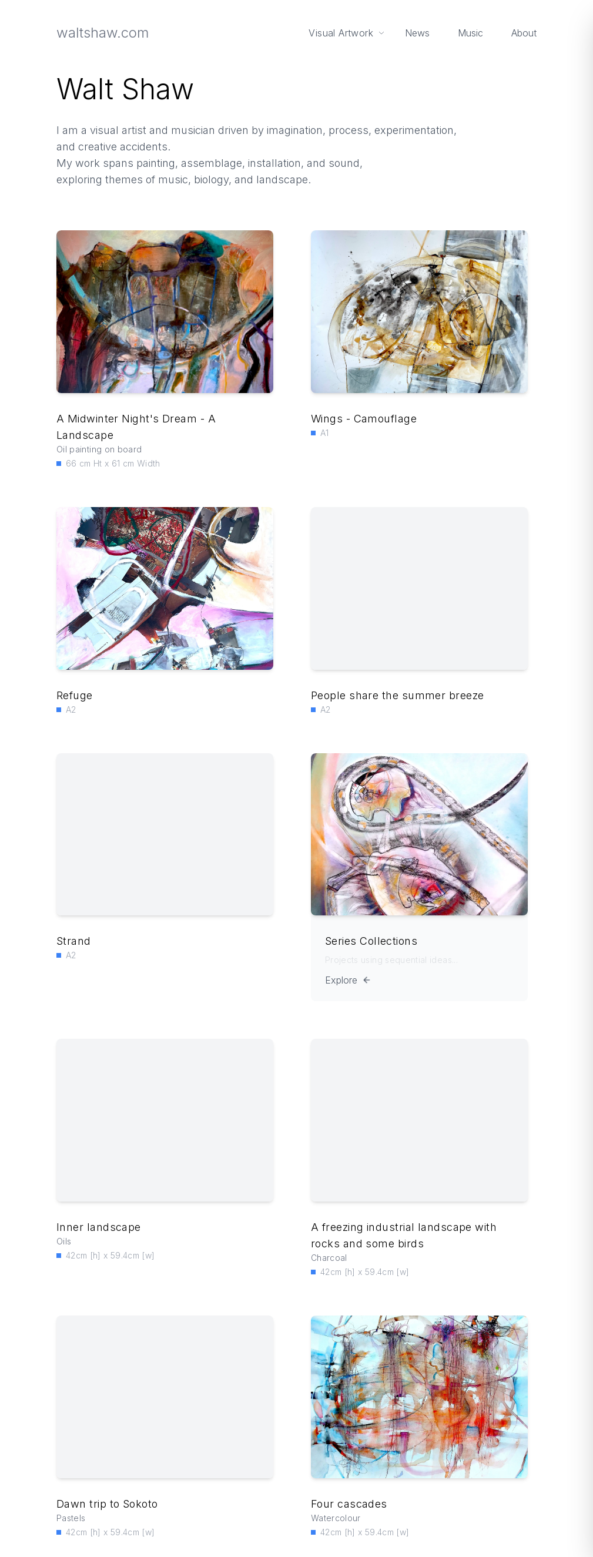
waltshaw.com (103, 32)
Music (470, 33)
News (416, 33)
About (523, 33)
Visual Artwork (347, 33)
